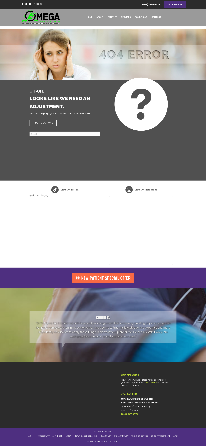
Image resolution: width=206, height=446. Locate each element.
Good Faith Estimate (160, 436)
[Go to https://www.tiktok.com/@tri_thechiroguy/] (33, 4)
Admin (31, 436)
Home (89, 17)
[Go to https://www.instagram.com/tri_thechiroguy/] (37, 4)
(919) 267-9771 (151, 4)
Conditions (141, 17)
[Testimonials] (103, 327)
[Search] (65, 134)
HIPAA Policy (105, 436)
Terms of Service (139, 436)
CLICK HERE (151, 382)
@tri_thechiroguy (39, 195)
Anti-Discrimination (62, 436)
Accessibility (43, 436)
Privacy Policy (121, 436)
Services (126, 17)
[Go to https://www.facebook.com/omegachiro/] (22, 4)
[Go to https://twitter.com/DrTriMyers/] (26, 4)
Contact (156, 17)
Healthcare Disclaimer (85, 436)
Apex (175, 436)
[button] (43, 123)
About (100, 17)
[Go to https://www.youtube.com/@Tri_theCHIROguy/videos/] (30, 4)
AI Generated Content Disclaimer (103, 442)
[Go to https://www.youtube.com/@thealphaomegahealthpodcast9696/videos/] (41, 4)
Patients (112, 17)
